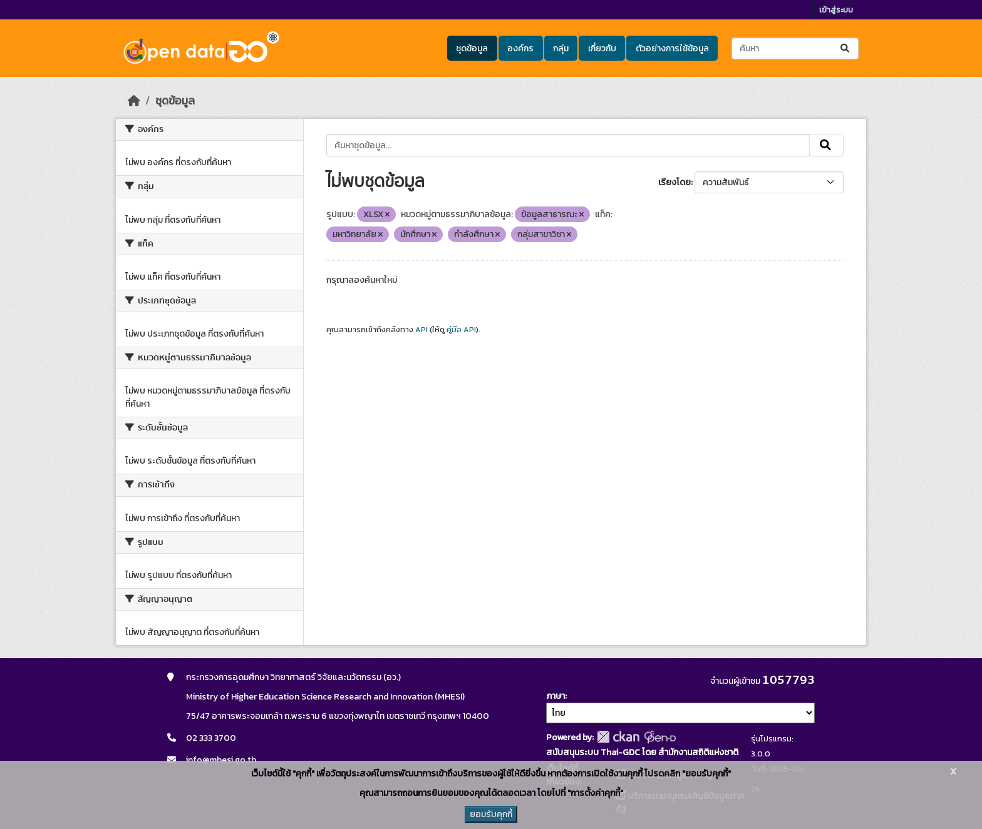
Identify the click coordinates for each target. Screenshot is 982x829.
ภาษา (555, 696)
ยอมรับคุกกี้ (491, 814)
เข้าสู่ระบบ (836, 10)
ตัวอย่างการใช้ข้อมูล (672, 48)
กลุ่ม (561, 48)
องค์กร (520, 48)
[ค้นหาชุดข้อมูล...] (795, 48)
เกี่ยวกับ (602, 48)
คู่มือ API (461, 329)
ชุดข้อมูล (472, 48)
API (421, 329)
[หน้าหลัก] (134, 101)
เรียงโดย (674, 182)
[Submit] (845, 48)
